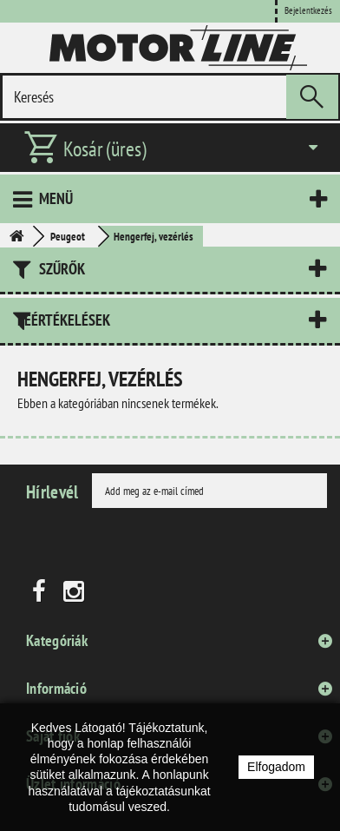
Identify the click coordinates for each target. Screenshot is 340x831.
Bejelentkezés (308, 10)
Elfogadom (276, 767)
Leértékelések (63, 320)
